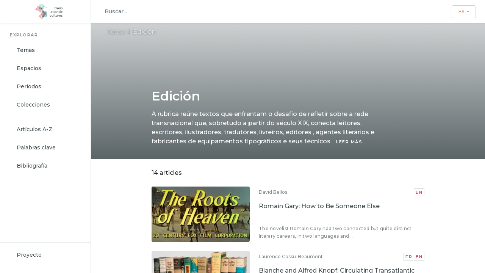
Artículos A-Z (34, 129)
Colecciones (33, 104)
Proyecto (29, 254)
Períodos (29, 86)
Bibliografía (32, 165)
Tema (116, 31)
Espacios (29, 68)
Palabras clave (36, 147)
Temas (26, 50)
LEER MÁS (349, 141)
